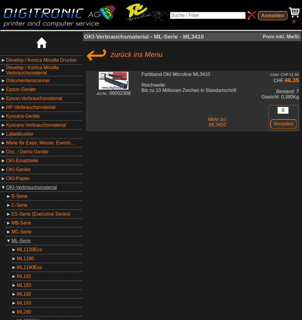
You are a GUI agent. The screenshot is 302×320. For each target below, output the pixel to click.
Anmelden (272, 15)
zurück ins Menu (123, 54)
